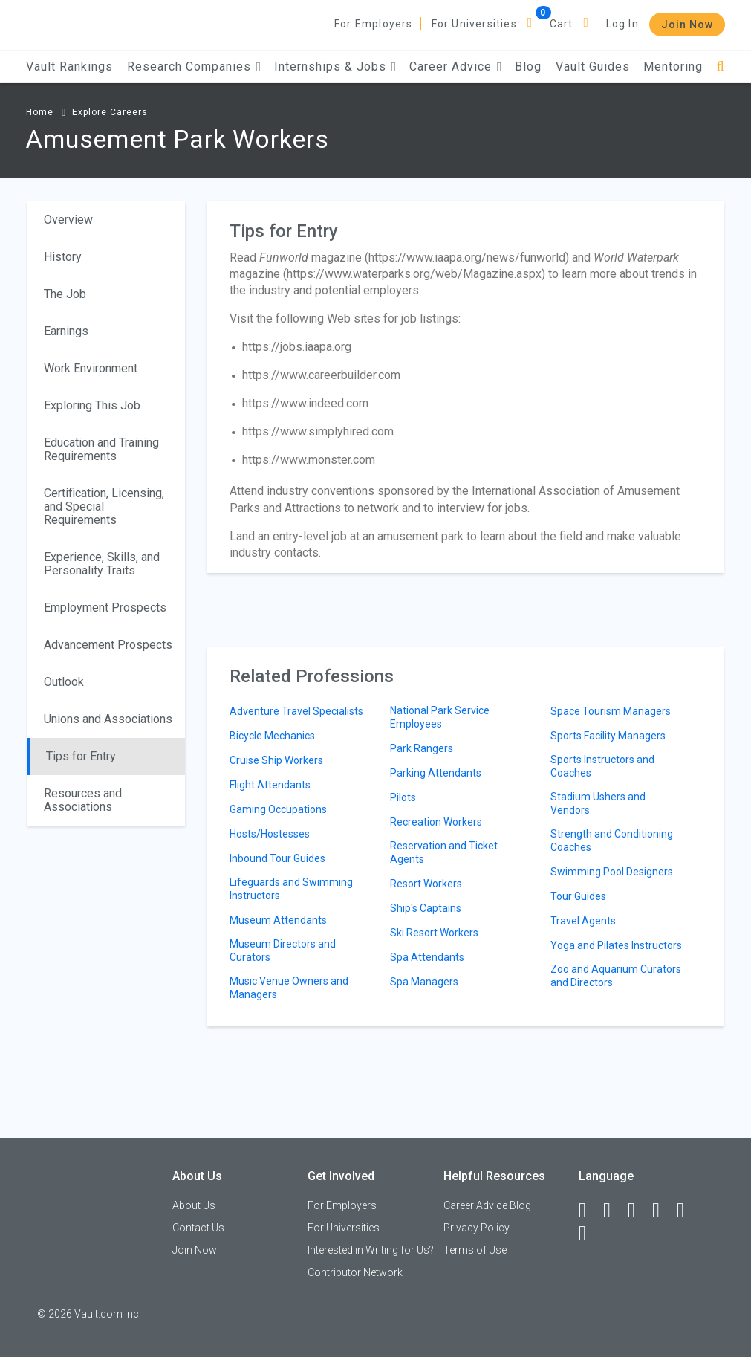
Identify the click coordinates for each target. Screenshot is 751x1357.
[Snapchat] (589, 1233)
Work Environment (90, 368)
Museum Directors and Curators (283, 950)
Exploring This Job (92, 405)
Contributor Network (355, 1272)
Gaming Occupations (278, 809)
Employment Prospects (105, 607)
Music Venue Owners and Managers (289, 987)
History (63, 257)
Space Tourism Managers (610, 711)
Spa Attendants (427, 957)
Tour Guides (578, 896)
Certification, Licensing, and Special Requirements (104, 506)
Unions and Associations (108, 719)
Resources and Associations (83, 800)
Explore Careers (110, 112)
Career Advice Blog (487, 1205)
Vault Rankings (69, 66)
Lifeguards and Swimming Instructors (291, 888)
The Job (65, 294)
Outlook (64, 682)
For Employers (373, 24)
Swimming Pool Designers (611, 872)
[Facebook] (589, 1210)
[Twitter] (638, 1210)
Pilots (403, 797)
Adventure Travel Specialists (296, 711)
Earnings (66, 331)
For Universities (474, 24)
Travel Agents (583, 921)
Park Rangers (421, 748)
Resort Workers (426, 884)
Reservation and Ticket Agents (444, 852)
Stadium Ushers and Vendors (598, 803)
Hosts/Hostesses (270, 834)
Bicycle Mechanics (272, 736)
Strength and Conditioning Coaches (611, 840)
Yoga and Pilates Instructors (616, 945)
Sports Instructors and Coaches (602, 766)
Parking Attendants (435, 773)
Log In (622, 24)
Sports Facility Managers (608, 736)
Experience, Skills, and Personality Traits (102, 563)
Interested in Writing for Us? (371, 1250)
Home (39, 112)
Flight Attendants (270, 785)
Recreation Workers (436, 822)
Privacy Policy (476, 1228)
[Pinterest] (687, 1210)
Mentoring (673, 66)
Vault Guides (593, 66)
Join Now (687, 24)
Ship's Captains (425, 908)
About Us (193, 1205)
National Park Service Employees (440, 717)
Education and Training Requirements (101, 449)
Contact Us (198, 1228)
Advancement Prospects (108, 645)
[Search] (721, 66)
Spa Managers (424, 982)
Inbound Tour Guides (277, 858)
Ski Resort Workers (434, 933)
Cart (561, 24)
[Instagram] (662, 1210)
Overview (68, 220)
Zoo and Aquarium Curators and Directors (615, 975)
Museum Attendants (278, 920)
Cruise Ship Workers (276, 760)
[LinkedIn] (613, 1210)
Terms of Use (475, 1250)
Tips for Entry (81, 756)
